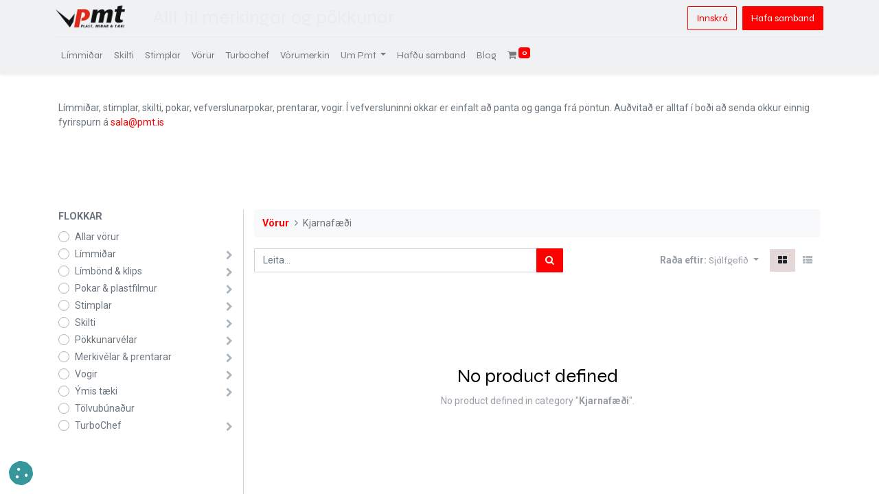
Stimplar (93, 305)
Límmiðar (95, 253)
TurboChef (98, 425)
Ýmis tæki (96, 391)
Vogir (86, 373)
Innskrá (709, 18)
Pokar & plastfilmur (116, 288)
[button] (734, 260)
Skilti (85, 322)
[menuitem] (84, 55)
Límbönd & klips (108, 271)
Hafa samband (780, 18)
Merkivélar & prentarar (123, 356)
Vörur (275, 223)
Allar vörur (97, 236)
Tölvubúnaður (105, 408)
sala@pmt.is (137, 122)
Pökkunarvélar (106, 339)
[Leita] (549, 260)
